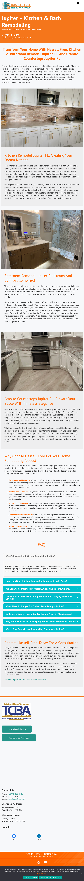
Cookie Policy (41, 874)
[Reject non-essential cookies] (81, 873)
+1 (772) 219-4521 (11, 35)
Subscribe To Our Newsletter (19, 738)
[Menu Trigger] (78, 3)
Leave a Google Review (17, 729)
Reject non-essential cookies (51, 877)
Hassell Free (6, 29)
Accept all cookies (30, 877)
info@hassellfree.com (16, 799)
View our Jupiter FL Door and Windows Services (25, 679)
